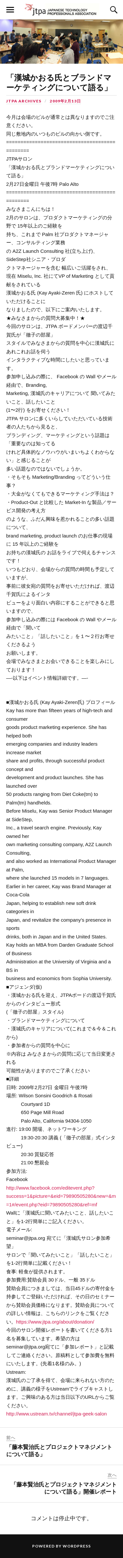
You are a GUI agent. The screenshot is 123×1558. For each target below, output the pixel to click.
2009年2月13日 (65, 101)
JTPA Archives (23, 101)
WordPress (77, 1546)
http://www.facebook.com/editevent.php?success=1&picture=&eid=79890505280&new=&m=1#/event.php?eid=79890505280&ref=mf (61, 1196)
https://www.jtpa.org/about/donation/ (55, 1322)
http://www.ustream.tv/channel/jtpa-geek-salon (56, 1413)
